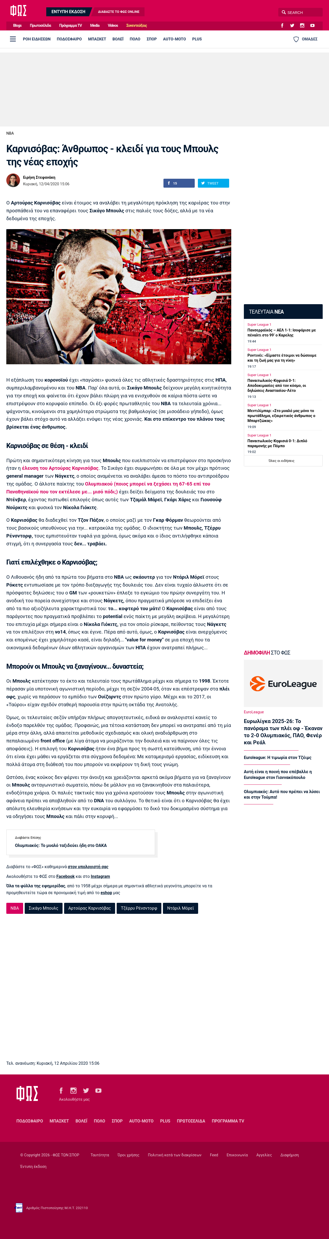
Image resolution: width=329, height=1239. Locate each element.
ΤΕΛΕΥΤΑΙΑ (266, 312)
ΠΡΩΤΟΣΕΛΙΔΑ (191, 1121)
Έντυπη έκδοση (33, 1166)
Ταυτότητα (100, 1155)
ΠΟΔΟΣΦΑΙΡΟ (69, 39)
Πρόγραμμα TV (70, 25)
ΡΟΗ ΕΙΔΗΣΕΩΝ (36, 39)
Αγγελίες (264, 1155)
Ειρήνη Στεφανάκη (39, 178)
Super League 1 (259, 324)
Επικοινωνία (237, 1155)
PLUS (197, 39)
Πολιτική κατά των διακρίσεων (175, 1155)
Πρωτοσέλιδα (40, 25)
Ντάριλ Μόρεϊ (180, 908)
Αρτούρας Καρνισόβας (89, 908)
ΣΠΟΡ (152, 39)
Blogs (17, 25)
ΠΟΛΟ (135, 39)
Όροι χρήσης (128, 1155)
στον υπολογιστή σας (88, 866)
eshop (106, 892)
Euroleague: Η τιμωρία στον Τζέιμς (277, 757)
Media (94, 25)
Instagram (100, 876)
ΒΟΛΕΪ (118, 39)
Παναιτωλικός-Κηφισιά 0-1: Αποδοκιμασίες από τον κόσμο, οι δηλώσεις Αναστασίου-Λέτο (277, 385)
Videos (113, 25)
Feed (214, 1155)
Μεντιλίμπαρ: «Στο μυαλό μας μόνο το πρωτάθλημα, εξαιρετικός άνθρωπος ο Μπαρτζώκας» (281, 416)
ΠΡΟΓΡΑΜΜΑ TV (228, 1121)
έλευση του (60, 468)
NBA (10, 133)
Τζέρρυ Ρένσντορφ (139, 908)
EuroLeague (254, 712)
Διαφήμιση (289, 1155)
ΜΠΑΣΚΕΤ (97, 39)
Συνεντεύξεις (136, 25)
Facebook (65, 876)
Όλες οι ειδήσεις (282, 461)
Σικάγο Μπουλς (43, 908)
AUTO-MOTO (174, 39)
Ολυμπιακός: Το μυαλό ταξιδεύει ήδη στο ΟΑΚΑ (61, 845)
